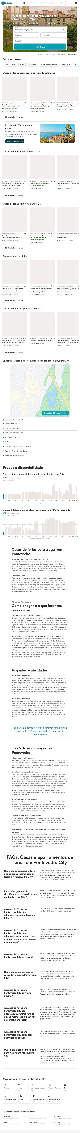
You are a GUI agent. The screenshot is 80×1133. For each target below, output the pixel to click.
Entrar (62, 3)
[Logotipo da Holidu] (10, 3)
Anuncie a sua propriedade (48, 3)
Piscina (32, 64)
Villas (22, 64)
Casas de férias (38, 54)
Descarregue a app (30, 3)
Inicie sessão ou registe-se (15, 141)
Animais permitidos (49, 64)
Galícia (54, 54)
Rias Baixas (61, 54)
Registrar (69, 3)
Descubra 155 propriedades (55, 413)
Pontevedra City (72, 54)
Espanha (47, 54)
